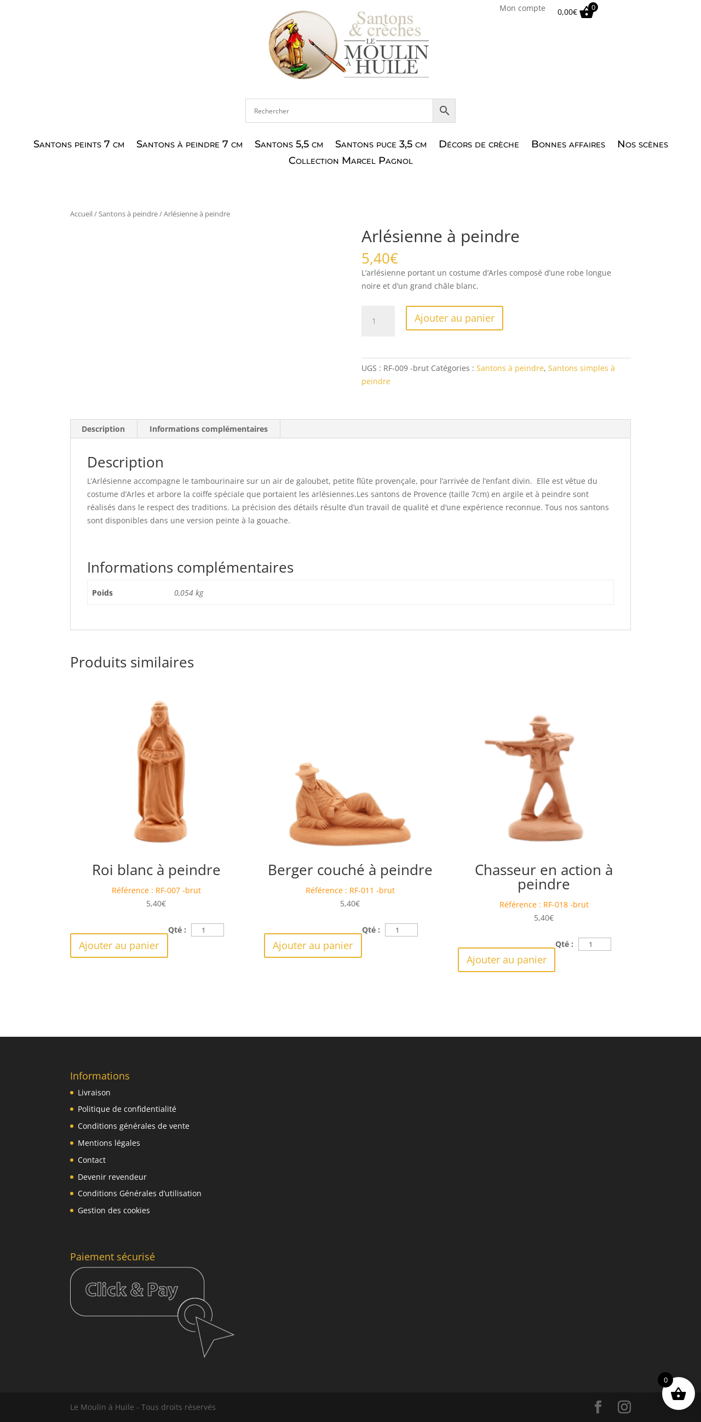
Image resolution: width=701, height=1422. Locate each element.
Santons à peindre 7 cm (189, 145)
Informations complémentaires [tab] (209, 429)
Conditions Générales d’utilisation (140, 1193)
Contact (92, 1160)
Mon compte (522, 8)
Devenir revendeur (112, 1177)
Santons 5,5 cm (289, 145)
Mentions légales (109, 1143)
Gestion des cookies (114, 1210)
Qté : (177, 929)
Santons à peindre (128, 214)
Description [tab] (103, 429)
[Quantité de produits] (377, 321)
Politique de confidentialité (127, 1109)
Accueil (81, 214)
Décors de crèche (479, 145)
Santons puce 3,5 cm (381, 145)
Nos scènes (642, 145)
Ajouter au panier (455, 317)
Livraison (94, 1092)
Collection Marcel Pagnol (351, 162)
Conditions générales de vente (133, 1126)
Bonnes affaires (568, 145)
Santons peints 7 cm (78, 145)
